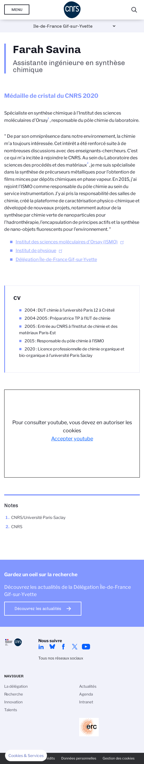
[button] (26, 755)
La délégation (16, 686)
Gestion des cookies (118, 758)
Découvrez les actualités (38, 608)
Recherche (13, 694)
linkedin (41, 646)
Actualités (87, 686)
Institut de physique (36, 250)
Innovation (13, 702)
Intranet (86, 702)
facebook (63, 646)
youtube (86, 646)
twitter (74, 646)
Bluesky (52, 646)
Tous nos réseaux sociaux (60, 658)
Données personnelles (78, 758)
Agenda (86, 694)
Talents (10, 710)
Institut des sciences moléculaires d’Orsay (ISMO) (67, 242)
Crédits (49, 758)
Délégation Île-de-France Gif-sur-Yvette (56, 259)
